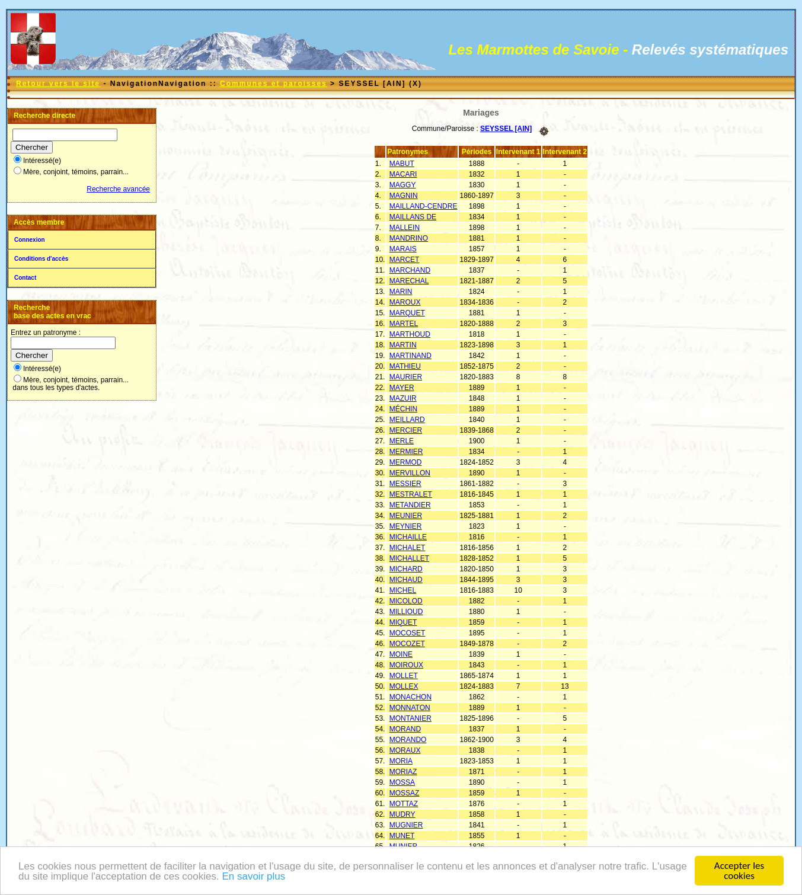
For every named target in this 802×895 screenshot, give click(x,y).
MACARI (403, 174)
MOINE (401, 654)
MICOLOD (406, 601)
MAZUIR (403, 398)
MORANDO (408, 740)
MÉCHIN (403, 409)
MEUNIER (405, 516)
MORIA (401, 761)
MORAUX (405, 750)
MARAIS (403, 249)
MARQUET (407, 313)
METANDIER (410, 505)
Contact (25, 277)
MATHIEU (405, 366)
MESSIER (405, 484)
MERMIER (406, 452)
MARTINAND (410, 355)
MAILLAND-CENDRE (423, 206)
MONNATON (409, 708)
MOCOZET (407, 644)
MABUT (401, 163)
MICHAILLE (408, 537)
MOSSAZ (404, 793)
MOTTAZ (403, 804)
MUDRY (402, 814)
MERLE (401, 441)
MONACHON (410, 697)
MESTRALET (410, 494)
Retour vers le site (58, 83)
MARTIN (403, 345)
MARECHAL (409, 281)
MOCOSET (407, 633)
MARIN (401, 291)
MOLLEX (403, 686)
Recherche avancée (118, 189)
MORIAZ (403, 772)
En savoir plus (253, 876)
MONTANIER (410, 718)
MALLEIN (404, 227)
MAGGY (402, 185)
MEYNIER (405, 526)
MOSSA (402, 782)
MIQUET (403, 622)
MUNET (402, 836)
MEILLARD (407, 419)
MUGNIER (406, 825)
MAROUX (405, 302)
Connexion (29, 239)
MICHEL (402, 590)
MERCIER (405, 430)
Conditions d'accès (41, 258)
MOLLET (403, 676)
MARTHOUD (409, 334)
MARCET (404, 259)
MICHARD (406, 569)
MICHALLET (409, 558)
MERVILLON (409, 473)
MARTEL (403, 323)
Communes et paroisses (273, 83)
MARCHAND (409, 270)
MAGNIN (403, 195)
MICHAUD (406, 580)
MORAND (405, 729)
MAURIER (405, 377)
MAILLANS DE (412, 217)
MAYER (401, 387)
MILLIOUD (406, 612)
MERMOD (405, 462)
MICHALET (407, 548)
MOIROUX (406, 665)
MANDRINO (408, 238)
